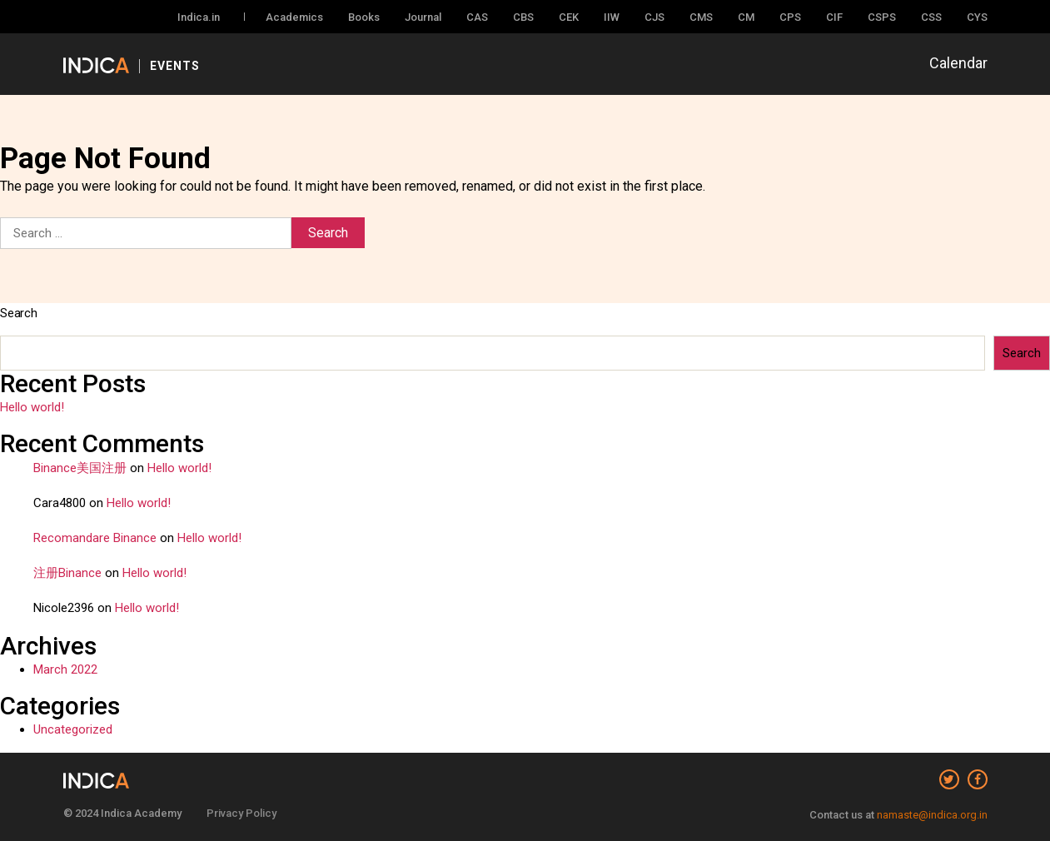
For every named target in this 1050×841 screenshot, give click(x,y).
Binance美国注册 (80, 467)
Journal (423, 17)
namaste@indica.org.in (932, 815)
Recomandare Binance (95, 537)
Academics (294, 17)
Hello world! (32, 407)
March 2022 (65, 669)
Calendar (958, 63)
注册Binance (67, 572)
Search (18, 313)
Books (364, 17)
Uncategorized (72, 729)
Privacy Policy (241, 813)
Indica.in (198, 17)
